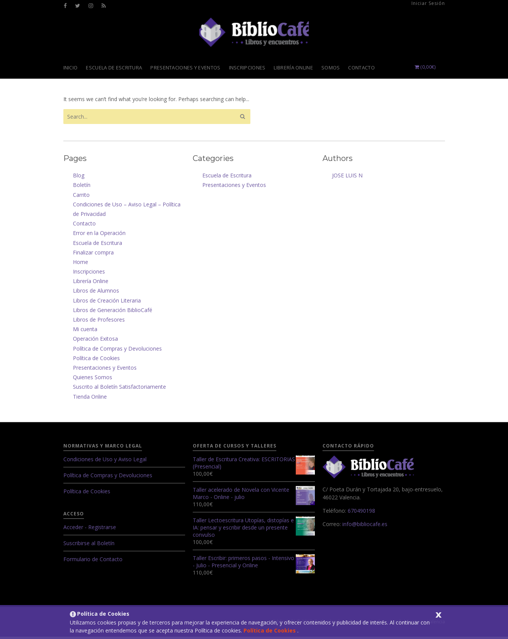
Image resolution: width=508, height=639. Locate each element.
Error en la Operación (99, 235)
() (425, 69)
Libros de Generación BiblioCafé (112, 312)
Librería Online (90, 283)
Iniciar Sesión (428, 3)
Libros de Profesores (99, 321)
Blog (78, 177)
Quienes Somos (92, 379)
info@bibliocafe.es (364, 526)
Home (80, 264)
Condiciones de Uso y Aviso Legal (105, 461)
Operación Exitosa (95, 340)
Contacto (84, 225)
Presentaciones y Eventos (105, 369)
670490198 (361, 513)
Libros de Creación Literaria (107, 302)
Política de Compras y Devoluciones (117, 350)
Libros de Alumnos (96, 292)
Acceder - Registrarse (89, 529)
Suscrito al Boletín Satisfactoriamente (119, 389)
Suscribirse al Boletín (89, 545)
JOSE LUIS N (347, 177)
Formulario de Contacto (93, 561)
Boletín (81, 187)
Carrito (81, 197)
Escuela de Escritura (97, 245)
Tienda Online (90, 398)
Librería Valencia (254, 33)
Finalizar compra (93, 254)
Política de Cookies (270, 630)
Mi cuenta (85, 331)
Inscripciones (89, 273)
